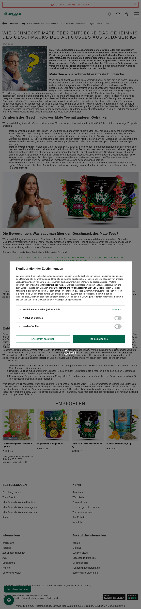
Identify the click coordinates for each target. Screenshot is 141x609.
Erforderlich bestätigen (42, 339)
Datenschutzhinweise (55, 285)
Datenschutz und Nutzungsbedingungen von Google (79, 288)
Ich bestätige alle (99, 339)
